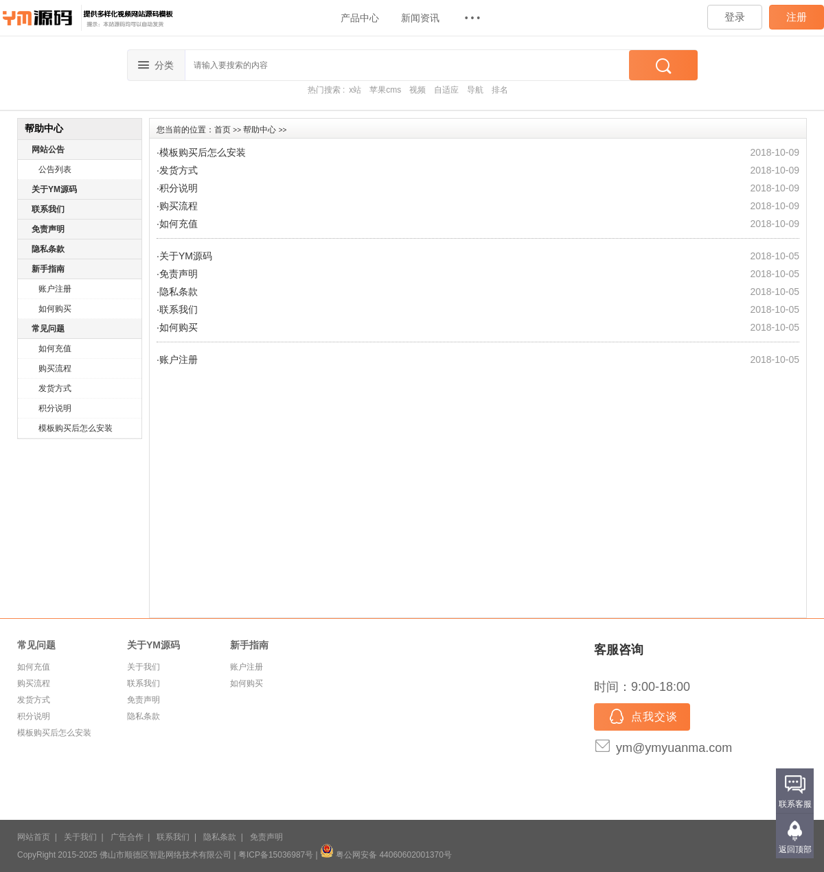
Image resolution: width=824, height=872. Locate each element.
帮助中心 (259, 129)
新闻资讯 (420, 17)
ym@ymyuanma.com (674, 748)
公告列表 (54, 169)
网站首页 (33, 837)
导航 (475, 90)
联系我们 (48, 209)
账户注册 (54, 289)
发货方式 (54, 388)
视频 (417, 90)
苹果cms (385, 90)
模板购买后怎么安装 (75, 428)
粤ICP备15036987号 (275, 855)
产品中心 (360, 17)
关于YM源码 (54, 189)
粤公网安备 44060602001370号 (386, 855)
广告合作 (127, 837)
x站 (355, 90)
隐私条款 (48, 249)
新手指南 (48, 269)
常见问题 (48, 328)
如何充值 (54, 348)
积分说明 (54, 408)
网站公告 (48, 149)
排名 (500, 90)
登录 (734, 17)
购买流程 (54, 368)
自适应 (446, 90)
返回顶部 (795, 849)
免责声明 (48, 229)
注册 (796, 17)
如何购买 (54, 309)
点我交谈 (642, 718)
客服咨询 (618, 650)
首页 (222, 129)
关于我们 (143, 667)
